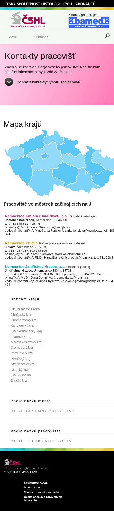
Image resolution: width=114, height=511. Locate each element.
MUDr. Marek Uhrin (25, 472)
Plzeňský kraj (20, 359)
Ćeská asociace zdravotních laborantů (43, 498)
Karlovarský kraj (22, 325)
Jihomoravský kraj (24, 320)
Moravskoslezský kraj (26, 342)
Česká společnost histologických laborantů (34, 19)
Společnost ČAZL (36, 482)
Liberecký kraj (21, 337)
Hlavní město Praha (25, 309)
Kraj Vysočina (21, 375)
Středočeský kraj (23, 364)
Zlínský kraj (19, 380)
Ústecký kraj (20, 370)
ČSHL (50, 3)
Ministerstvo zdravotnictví (41, 492)
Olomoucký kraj (22, 347)
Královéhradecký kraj (26, 331)
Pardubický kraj (22, 353)
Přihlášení (42, 37)
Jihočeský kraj (21, 314)
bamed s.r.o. (32, 487)
